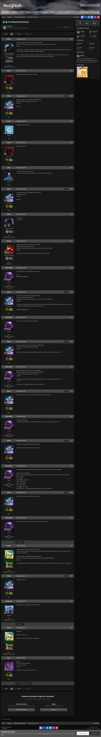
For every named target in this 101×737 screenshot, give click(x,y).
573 (9, 65)
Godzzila (9, 121)
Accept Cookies (83, 733)
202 (9, 679)
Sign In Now (53, 709)
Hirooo (8, 167)
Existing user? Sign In (85, 12)
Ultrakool (9, 241)
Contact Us (5, 728)
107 (9, 117)
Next (19, 34)
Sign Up (94, 12)
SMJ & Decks (45, 12)
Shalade (10, 26)
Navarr (8, 658)
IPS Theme (3, 727)
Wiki (53, 12)
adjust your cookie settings (43, 733)
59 (9, 618)
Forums (6, 12)
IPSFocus (9, 727)
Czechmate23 (9, 601)
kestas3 (9, 70)
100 (9, 235)
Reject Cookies (94, 733)
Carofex (9, 214)
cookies (10, 733)
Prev (6, 34)
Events (60, 12)
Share (58, 27)
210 (9, 285)
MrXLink (9, 39)
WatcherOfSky (8, 267)
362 (9, 92)
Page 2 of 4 (28, 34)
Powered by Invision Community (93, 728)
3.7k (9, 570)
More (67, 12)
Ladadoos (8, 545)
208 (9, 185)
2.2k (9, 262)
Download (14, 12)
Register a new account (21, 709)
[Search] (85, 5)
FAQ (29, 12)
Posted (21, 39)
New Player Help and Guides (22, 28)
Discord (35, 12)
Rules (22, 12)
